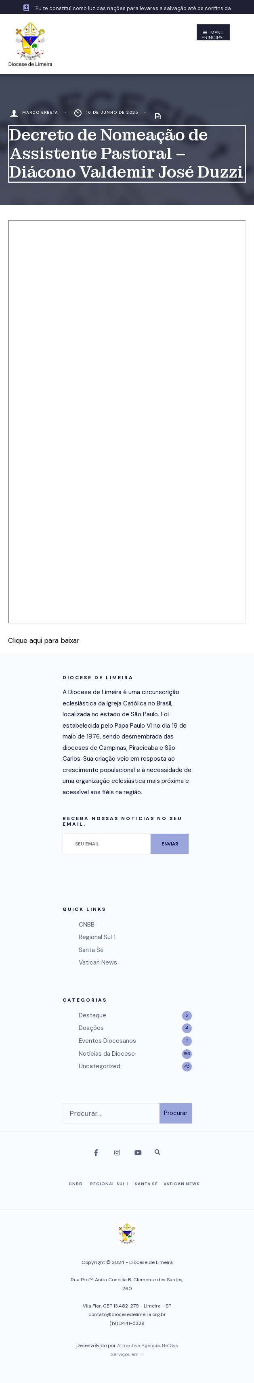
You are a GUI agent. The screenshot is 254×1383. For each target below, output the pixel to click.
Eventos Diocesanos (107, 1041)
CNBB (86, 925)
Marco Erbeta (40, 112)
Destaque (92, 1015)
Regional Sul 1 (97, 937)
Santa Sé (91, 950)
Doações (91, 1028)
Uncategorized (99, 1066)
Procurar (175, 1113)
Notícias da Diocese (107, 1054)
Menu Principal (213, 34)
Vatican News (98, 962)
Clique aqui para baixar (44, 640)
